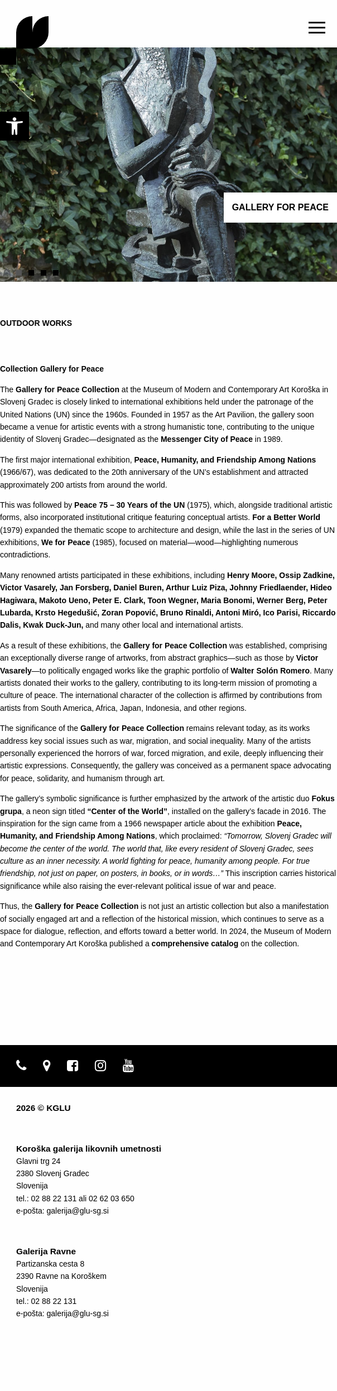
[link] (14, 126)
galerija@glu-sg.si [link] (77, 1210)
